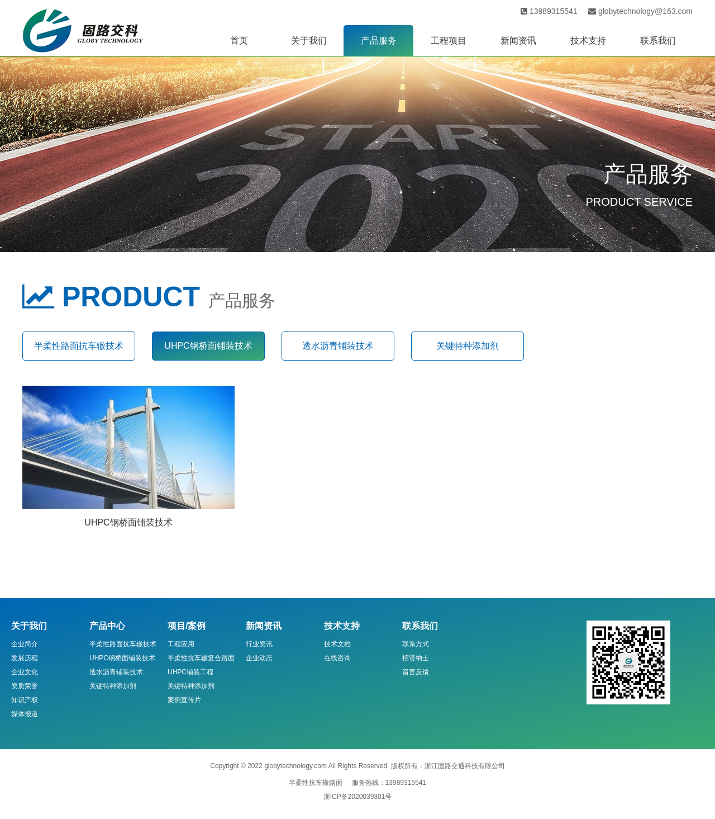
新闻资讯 (518, 40)
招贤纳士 (415, 658)
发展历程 (24, 658)
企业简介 (24, 644)
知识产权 (24, 700)
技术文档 (337, 644)
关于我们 (309, 40)
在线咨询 (337, 658)
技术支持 (588, 40)
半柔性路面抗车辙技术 (78, 346)
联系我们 (658, 40)
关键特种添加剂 (467, 346)
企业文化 (24, 672)
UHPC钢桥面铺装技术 (208, 346)
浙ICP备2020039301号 (357, 797)
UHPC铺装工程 (190, 672)
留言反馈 (415, 672)
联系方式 (415, 644)
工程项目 (448, 40)
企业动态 (259, 658)
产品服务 (379, 40)
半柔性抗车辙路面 (315, 783)
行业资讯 (259, 644)
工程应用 (181, 644)
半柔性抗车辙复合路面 (201, 658)
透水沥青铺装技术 (338, 346)
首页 (239, 40)
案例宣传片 (184, 700)
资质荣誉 (24, 686)
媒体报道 (24, 714)
